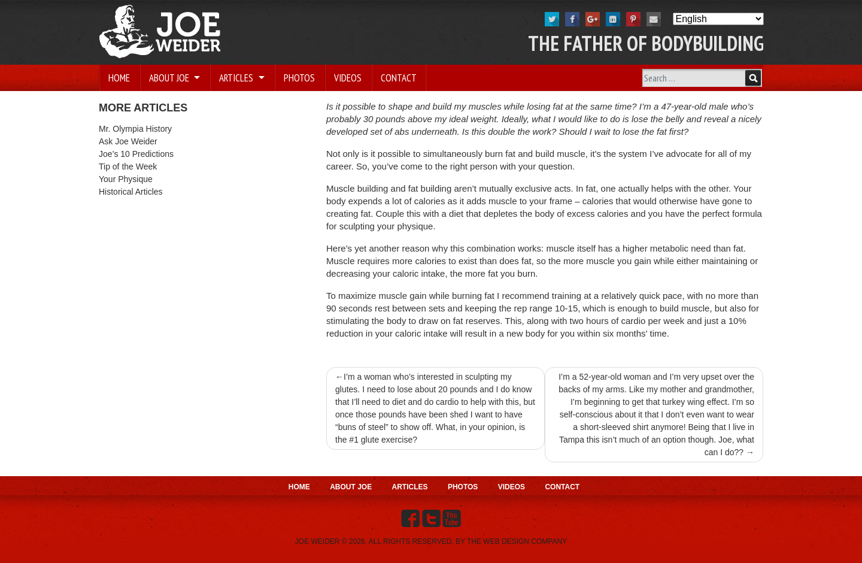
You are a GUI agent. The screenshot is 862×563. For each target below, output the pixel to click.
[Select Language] (718, 19)
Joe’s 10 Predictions (136, 154)
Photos (299, 77)
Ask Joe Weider (128, 141)
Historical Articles (131, 191)
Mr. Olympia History (135, 129)
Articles (237, 77)
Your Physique (126, 179)
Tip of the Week (128, 166)
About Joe (170, 77)
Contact (399, 77)
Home (119, 77)
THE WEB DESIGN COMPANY (517, 541)
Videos (348, 77)
